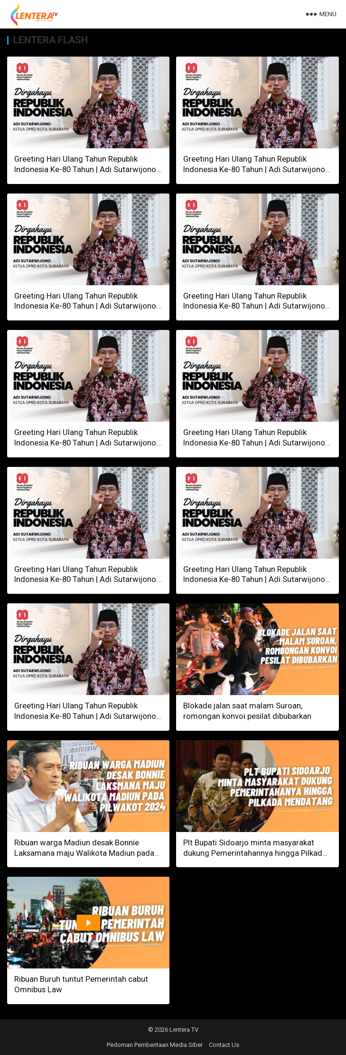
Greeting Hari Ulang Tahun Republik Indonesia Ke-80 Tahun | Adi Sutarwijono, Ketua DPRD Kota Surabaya (86, 169)
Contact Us (224, 1044)
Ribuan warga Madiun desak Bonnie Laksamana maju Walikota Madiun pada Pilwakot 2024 (84, 853)
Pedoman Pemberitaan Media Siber (155, 1044)
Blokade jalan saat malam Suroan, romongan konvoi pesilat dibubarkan (247, 711)
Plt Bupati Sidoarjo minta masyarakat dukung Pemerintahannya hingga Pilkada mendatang (255, 853)
